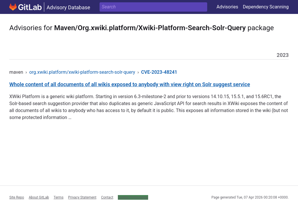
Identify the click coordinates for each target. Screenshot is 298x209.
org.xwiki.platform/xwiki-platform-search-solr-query (82, 72)
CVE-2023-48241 (159, 72)
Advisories (227, 7)
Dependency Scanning (266, 7)
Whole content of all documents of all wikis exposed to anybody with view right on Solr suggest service (129, 84)
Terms (58, 197)
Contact (107, 197)
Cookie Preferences (133, 197)
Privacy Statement (82, 197)
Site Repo (16, 197)
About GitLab (39, 197)
